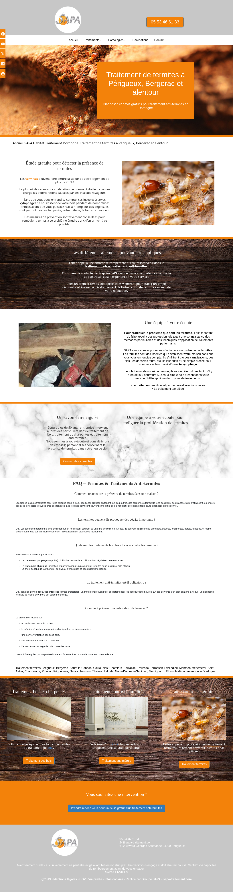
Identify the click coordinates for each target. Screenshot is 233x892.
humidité (112, 744)
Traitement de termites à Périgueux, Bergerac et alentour (124, 143)
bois (50, 748)
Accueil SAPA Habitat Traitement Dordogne (45, 143)
